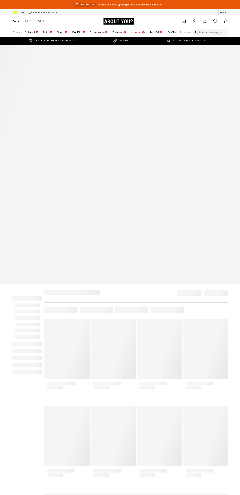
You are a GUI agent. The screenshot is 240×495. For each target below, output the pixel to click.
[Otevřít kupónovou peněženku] (184, 21)
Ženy (15, 21)
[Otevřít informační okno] (236, 5)
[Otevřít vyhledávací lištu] (195, 32)
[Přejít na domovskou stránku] (119, 21)
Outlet (19, 12)
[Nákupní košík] (226, 21)
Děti (41, 21)
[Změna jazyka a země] (223, 12)
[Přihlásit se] (194, 21)
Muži (28, 21)
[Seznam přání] (215, 21)
